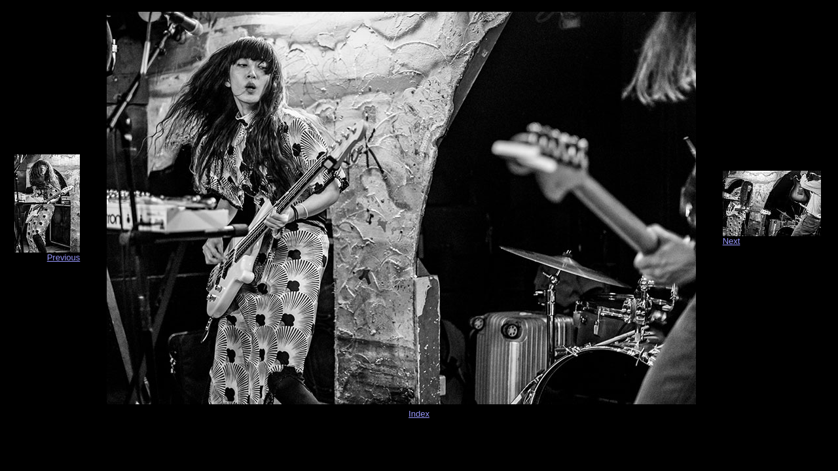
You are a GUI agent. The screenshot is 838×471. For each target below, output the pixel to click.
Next (731, 241)
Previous (64, 257)
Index (419, 414)
